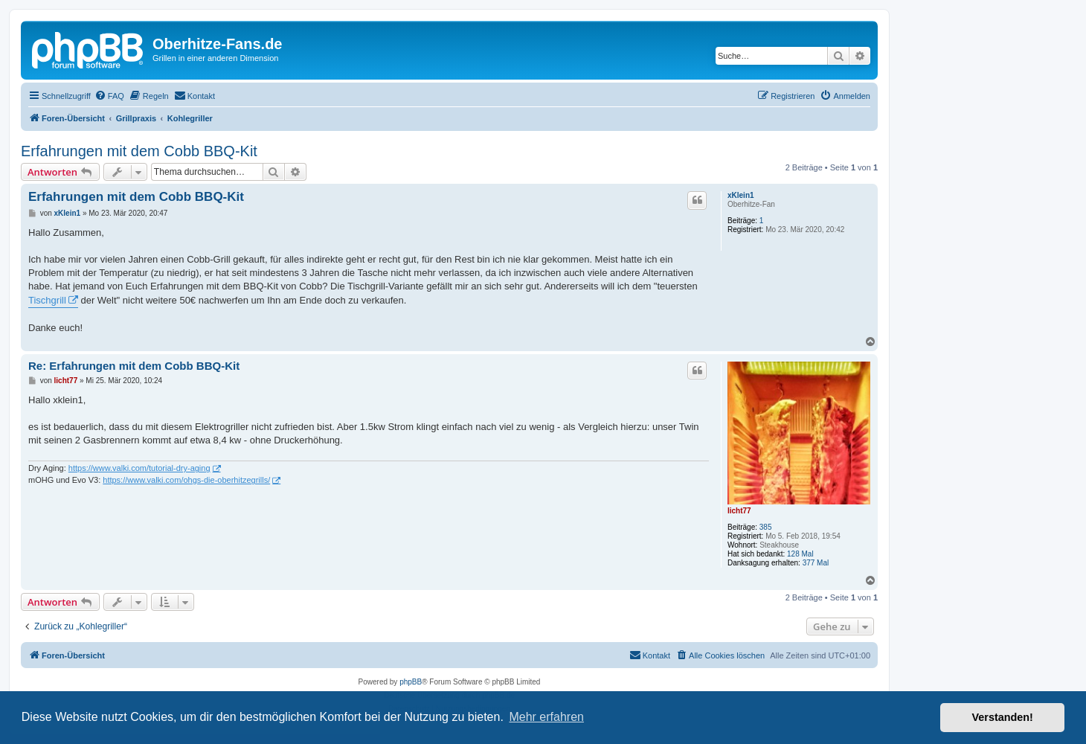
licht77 (739, 511)
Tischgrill (47, 300)
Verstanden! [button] (1002, 717)
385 (765, 527)
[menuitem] (109, 96)
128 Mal (800, 554)
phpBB (410, 682)
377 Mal (816, 563)
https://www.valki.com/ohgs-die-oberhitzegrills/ (186, 479)
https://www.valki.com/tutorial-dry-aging (139, 468)
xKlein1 (740, 195)
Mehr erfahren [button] (546, 717)
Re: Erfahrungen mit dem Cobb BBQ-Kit (134, 365)
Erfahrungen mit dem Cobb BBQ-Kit (139, 151)
